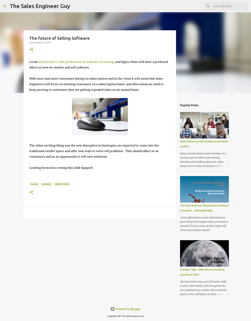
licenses (46, 184)
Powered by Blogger (125, 309)
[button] (31, 49)
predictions (62, 184)
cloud (34, 184)
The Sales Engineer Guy (40, 6)
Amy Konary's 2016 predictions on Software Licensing (76, 62)
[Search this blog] (230, 6)
